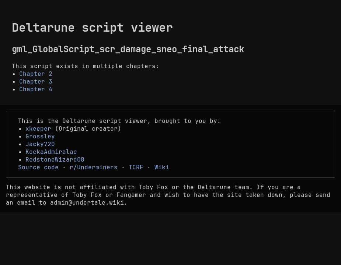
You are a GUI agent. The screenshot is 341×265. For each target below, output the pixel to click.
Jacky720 (40, 144)
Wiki (161, 167)
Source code (38, 167)
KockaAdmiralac (51, 152)
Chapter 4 (35, 89)
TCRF (136, 167)
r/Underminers (94, 167)
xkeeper (38, 128)
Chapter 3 (35, 81)
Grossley (40, 136)
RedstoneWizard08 (54, 159)
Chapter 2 (35, 74)
